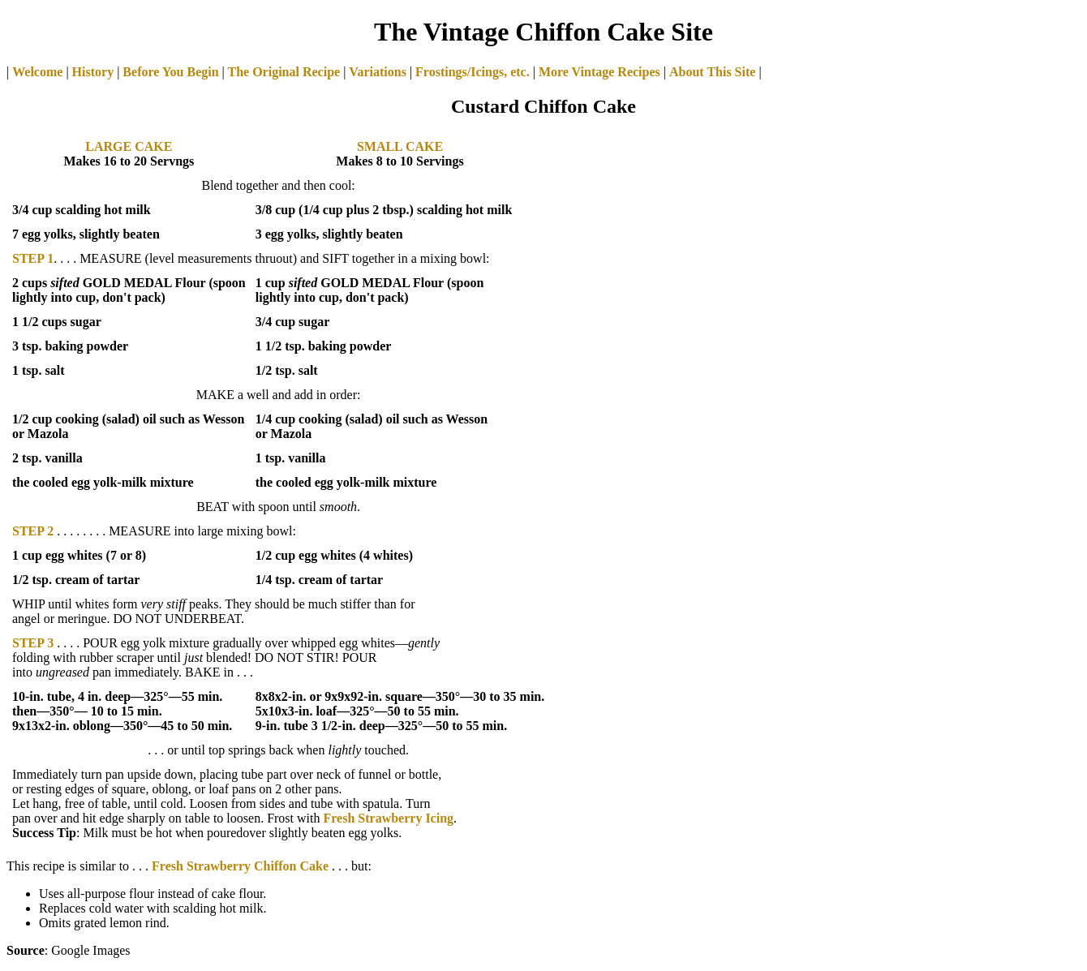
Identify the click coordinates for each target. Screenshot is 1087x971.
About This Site (712, 72)
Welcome (37, 72)
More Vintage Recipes (599, 72)
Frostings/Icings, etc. (472, 72)
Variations (377, 72)
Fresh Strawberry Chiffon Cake (240, 866)
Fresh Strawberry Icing (388, 818)
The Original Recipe (282, 72)
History (93, 72)
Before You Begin (170, 72)
